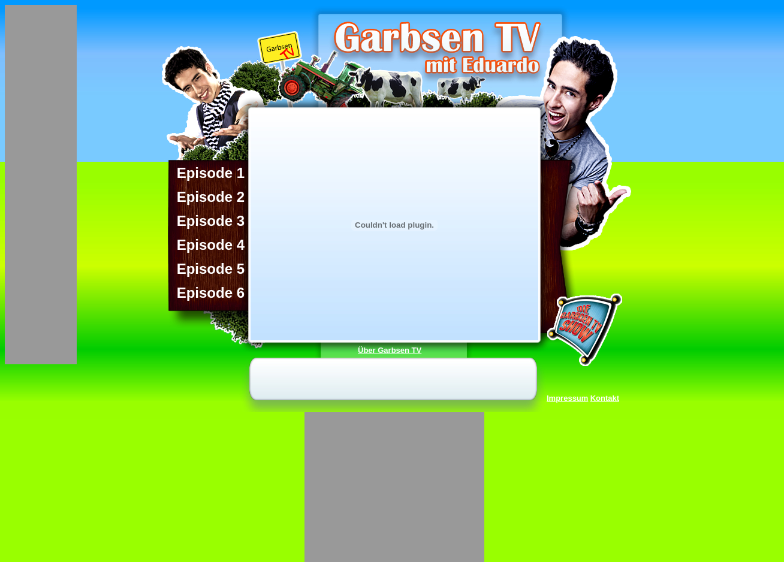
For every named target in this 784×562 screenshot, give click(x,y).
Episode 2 (211, 195)
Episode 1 (211, 171)
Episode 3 (211, 219)
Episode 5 (211, 267)
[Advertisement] (41, 184)
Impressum (567, 398)
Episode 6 (211, 291)
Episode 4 (211, 243)
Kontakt (604, 398)
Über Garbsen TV (389, 350)
